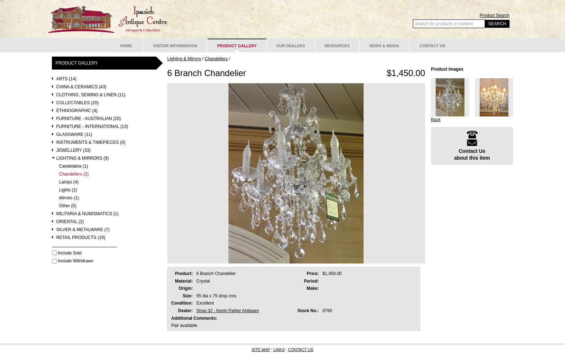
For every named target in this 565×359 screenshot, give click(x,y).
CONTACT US (300, 349)
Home (126, 46)
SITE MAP (261, 349)
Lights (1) (68, 190)
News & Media (384, 46)
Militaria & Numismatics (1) (87, 214)
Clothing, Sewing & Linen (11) (90, 95)
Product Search (495, 15)
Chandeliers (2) (74, 174)
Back (436, 119)
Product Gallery (237, 46)
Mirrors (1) (69, 198)
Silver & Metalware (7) (83, 229)
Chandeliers (216, 58)
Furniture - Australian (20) (88, 118)
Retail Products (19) (80, 237)
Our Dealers (290, 46)
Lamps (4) (69, 182)
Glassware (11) (74, 134)
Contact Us (432, 46)
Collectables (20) (77, 103)
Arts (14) (66, 79)
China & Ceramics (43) (81, 87)
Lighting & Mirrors (184, 58)
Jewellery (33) (73, 150)
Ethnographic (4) (77, 110)
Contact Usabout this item (472, 145)
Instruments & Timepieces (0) (90, 142)
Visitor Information (175, 46)
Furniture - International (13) (92, 126)
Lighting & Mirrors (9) (82, 158)
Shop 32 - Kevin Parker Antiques (227, 310)
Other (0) (67, 206)
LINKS (279, 349)
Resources (337, 46)
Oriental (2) (70, 222)
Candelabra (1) (73, 166)
